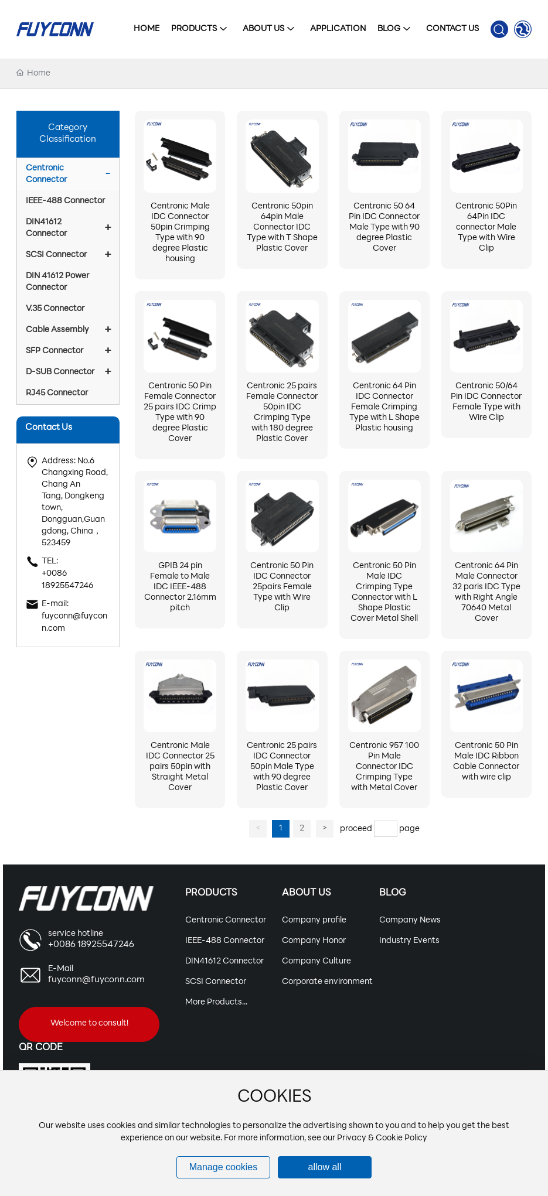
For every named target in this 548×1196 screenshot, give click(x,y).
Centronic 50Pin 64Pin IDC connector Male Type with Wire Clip (486, 227)
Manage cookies (223, 1167)
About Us (306, 893)
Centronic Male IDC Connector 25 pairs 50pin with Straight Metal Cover (180, 767)
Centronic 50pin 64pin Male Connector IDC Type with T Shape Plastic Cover (282, 227)
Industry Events (409, 941)
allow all (325, 1167)
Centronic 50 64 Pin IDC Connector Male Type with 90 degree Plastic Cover (384, 227)
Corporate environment (327, 982)
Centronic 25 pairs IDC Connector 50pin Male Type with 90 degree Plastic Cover (282, 767)
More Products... (216, 1002)
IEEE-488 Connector (224, 941)
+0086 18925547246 (91, 945)
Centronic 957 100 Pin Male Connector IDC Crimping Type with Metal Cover (384, 767)
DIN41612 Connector (224, 961)
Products (211, 893)
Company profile (314, 920)
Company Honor (314, 941)
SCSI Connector (215, 982)
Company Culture (316, 961)
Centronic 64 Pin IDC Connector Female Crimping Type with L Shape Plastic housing (384, 407)
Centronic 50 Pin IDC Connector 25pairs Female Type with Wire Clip (282, 587)
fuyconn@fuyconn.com (96, 980)
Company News (410, 920)
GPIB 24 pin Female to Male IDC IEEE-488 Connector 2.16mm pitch (180, 587)
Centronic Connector (225, 920)
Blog (392, 893)
